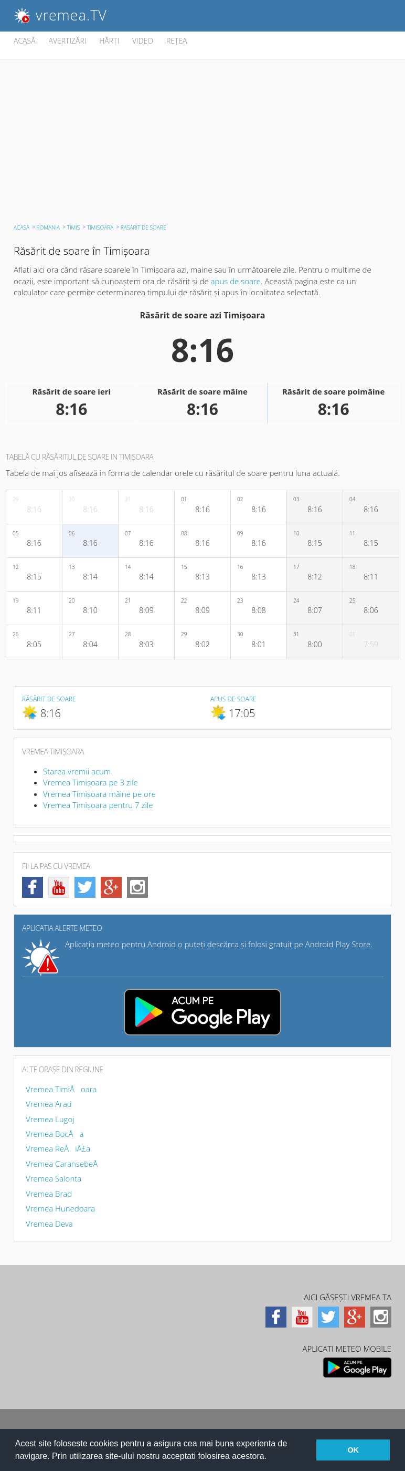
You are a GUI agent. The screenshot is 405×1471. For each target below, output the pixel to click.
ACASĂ (25, 41)
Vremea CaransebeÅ (65, 1163)
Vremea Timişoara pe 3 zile (90, 782)
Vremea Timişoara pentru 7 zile (98, 805)
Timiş (73, 227)
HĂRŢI (109, 41)
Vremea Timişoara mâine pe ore (99, 794)
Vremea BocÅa (54, 1133)
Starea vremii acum (77, 771)
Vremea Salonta (53, 1178)
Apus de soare (233, 699)
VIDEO (142, 41)
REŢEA (176, 41)
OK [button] (353, 1450)
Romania (48, 227)
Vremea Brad (49, 1193)
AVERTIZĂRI (68, 41)
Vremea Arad (49, 1104)
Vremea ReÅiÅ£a (58, 1148)
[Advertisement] (202, 138)
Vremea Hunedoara (60, 1208)
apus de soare (236, 281)
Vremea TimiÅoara (61, 1089)
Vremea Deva (49, 1223)
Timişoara (100, 227)
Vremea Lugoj (50, 1119)
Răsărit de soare (49, 699)
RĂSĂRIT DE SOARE (143, 227)
